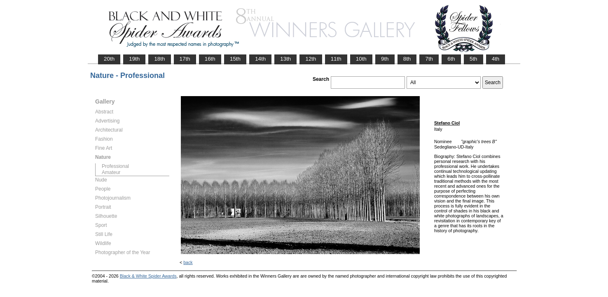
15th (235, 59)
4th (495, 59)
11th (336, 59)
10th (361, 59)
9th (384, 59)
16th (210, 59)
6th (451, 59)
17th (185, 59)
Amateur (111, 172)
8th (407, 59)
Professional (115, 166)
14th (260, 59)
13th (285, 59)
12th (310, 59)
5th (473, 59)
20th (109, 59)
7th (429, 59)
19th (134, 59)
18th (159, 59)
